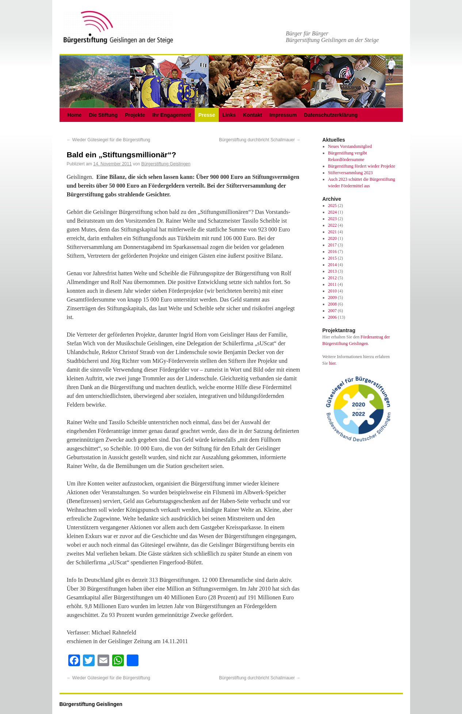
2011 (332, 284)
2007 (332, 310)
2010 (332, 290)
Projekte (135, 115)
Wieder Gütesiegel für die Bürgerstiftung (108, 139)
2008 (332, 304)
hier (332, 363)
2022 (332, 225)
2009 (332, 297)
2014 (332, 264)
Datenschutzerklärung (331, 115)
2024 (332, 212)
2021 (332, 231)
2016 (332, 251)
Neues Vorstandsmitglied (350, 146)
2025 (332, 205)
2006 (332, 317)
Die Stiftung (103, 115)
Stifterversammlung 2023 (350, 172)
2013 (332, 271)
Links (229, 115)
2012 (332, 277)
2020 (332, 238)
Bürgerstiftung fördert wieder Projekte (361, 166)
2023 (332, 218)
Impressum (283, 115)
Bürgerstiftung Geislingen (166, 163)
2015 (332, 258)
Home (75, 115)
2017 (332, 244)
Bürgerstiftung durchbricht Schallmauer (260, 139)
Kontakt (252, 115)
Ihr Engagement (171, 115)
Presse (206, 115)
